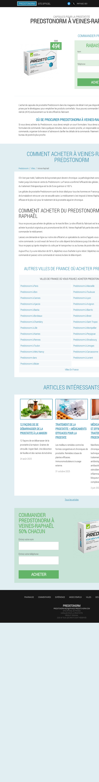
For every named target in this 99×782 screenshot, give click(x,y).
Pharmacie (29, 597)
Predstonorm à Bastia (29, 309)
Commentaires (44, 597)
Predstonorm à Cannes (30, 297)
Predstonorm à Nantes (30, 333)
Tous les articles (72, 499)
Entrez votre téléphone (28, 554)
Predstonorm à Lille (28, 327)
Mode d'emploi (75, 597)
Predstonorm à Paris (29, 285)
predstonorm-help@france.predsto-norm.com (72, 608)
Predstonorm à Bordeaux (31, 315)
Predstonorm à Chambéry (31, 321)
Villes (88, 597)
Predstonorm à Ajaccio (30, 303)
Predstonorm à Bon (28, 291)
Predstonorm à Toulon (30, 345)
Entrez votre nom (26, 539)
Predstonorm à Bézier (29, 363)
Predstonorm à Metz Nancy (32, 351)
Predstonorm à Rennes (30, 339)
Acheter (38, 574)
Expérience (60, 597)
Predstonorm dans (28, 357)
